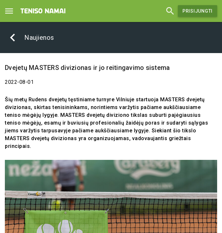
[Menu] (9, 11)
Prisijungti (197, 11)
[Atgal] (12, 37)
